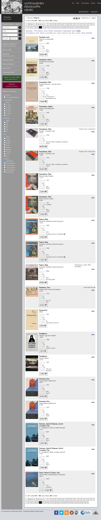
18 (30, 27)
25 (54, 27)
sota (70, 33)
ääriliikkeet (89, 33)
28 (64, 27)
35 (87, 27)
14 (86, 24)
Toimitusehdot (85, 3)
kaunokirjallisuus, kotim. (32, 33)
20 (37, 27)
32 (77, 27)
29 (67, 27)
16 (93, 24)
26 (57, 27)
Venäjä (83, 33)
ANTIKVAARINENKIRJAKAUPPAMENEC (34, 7)
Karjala (36, 18)
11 (76, 24)
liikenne (42, 33)
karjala (74, 31)
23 (47, 27)
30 (70, 27)
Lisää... (93, 38)
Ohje (77, 3)
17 (27, 27)
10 (73, 24)
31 (74, 27)
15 (90, 24)
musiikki (59, 33)
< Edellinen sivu (31, 24)
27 (60, 27)
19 (33, 27)
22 (43, 27)
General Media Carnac (36, 511)
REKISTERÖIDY (84, 12)
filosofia (50, 31)
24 (50, 27)
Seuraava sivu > (42, 24)
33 (80, 27)
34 (84, 27)
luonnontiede (49, 33)
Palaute (93, 3)
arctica (46, 31)
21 (40, 27)
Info (73, 3)
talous (73, 33)
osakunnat (65, 33)
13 (83, 24)
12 (79, 24)
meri (54, 33)
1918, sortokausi (38, 31)
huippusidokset (67, 31)
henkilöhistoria (58, 31)
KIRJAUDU (94, 12)
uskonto (78, 33)
